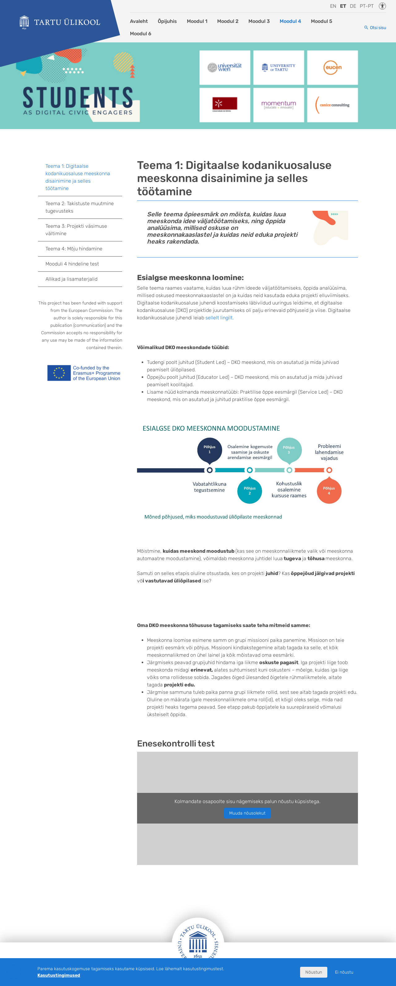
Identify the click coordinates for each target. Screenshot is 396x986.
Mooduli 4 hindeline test (72, 264)
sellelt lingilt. (219, 318)
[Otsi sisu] (375, 27)
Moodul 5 (321, 21)
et (343, 6)
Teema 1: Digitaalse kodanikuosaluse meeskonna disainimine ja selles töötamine (77, 177)
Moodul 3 (259, 21)
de (353, 6)
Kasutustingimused (58, 975)
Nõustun (313, 972)
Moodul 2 (228, 21)
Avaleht (139, 21)
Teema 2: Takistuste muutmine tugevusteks (79, 207)
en (333, 6)
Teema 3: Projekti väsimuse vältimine (76, 229)
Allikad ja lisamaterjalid (71, 279)
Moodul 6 (140, 34)
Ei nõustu (344, 972)
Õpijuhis (167, 21)
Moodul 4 (290, 21)
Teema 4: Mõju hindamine (73, 249)
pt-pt (367, 6)
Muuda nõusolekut (247, 813)
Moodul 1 (197, 21)
